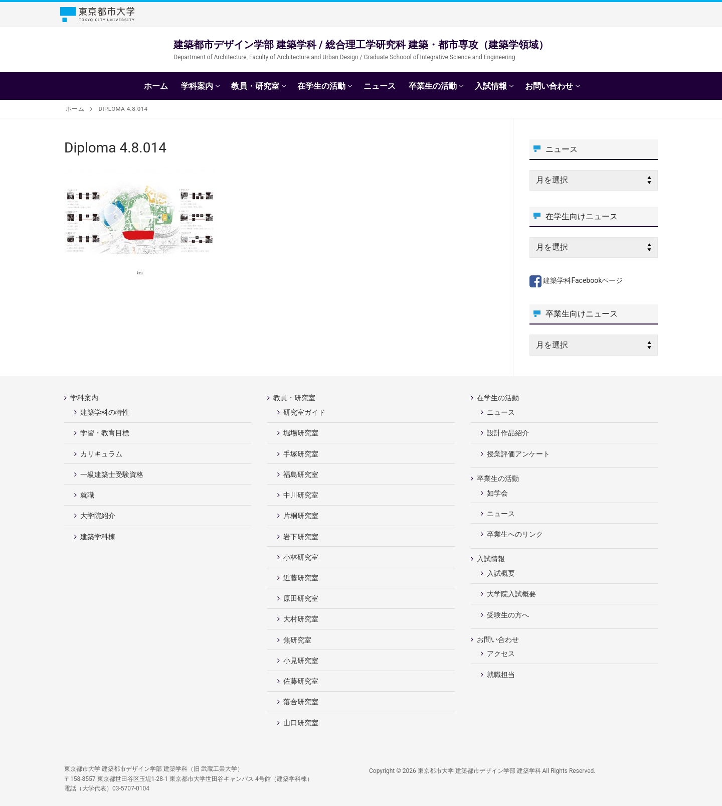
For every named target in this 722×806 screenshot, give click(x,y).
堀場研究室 (300, 433)
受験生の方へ (508, 615)
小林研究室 (300, 557)
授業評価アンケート (518, 454)
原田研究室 (300, 598)
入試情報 (491, 559)
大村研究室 (300, 619)
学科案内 (85, 398)
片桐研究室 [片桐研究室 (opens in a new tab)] (300, 516)
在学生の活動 (498, 398)
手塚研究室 (300, 454)
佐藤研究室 (300, 681)
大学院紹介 (97, 516)
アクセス (501, 654)
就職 (87, 495)
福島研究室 (300, 474)
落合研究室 (300, 702)
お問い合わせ (498, 639)
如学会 (497, 493)
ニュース (501, 412)
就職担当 (501, 675)
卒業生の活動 (498, 478)
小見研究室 (300, 661)
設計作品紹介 (508, 433)
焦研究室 (297, 640)
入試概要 (501, 573)
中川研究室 (300, 495)
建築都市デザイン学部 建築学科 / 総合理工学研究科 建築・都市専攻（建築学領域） (360, 45)
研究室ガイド (304, 412)
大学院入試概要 (511, 594)
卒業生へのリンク (515, 534)
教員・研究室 (295, 398)
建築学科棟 (97, 537)
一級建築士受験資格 (111, 474)
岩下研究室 (300, 537)
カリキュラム (101, 454)
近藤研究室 (300, 578)
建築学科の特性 (104, 412)
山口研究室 (300, 723)
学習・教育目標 (104, 433)
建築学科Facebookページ (576, 280)
